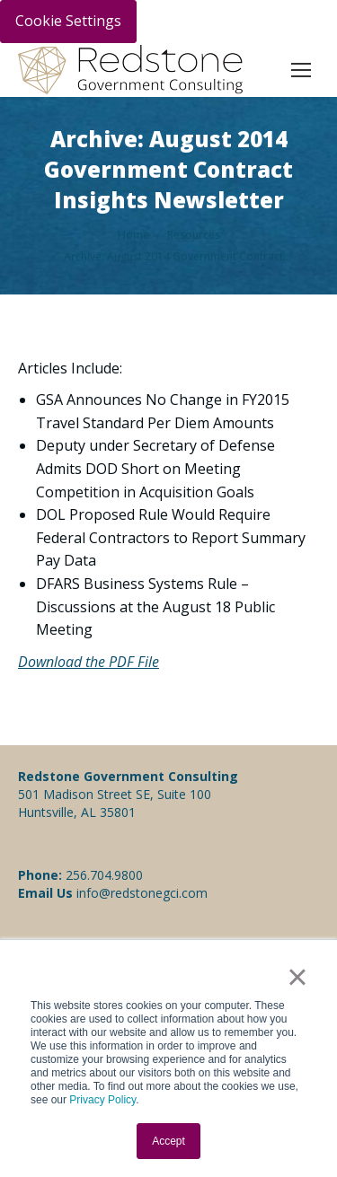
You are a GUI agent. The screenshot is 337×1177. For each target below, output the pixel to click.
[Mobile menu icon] (301, 70)
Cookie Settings (68, 21)
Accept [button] (168, 1141)
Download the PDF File (88, 662)
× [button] (297, 977)
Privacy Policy (102, 1100)
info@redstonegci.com (140, 892)
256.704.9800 (104, 874)
